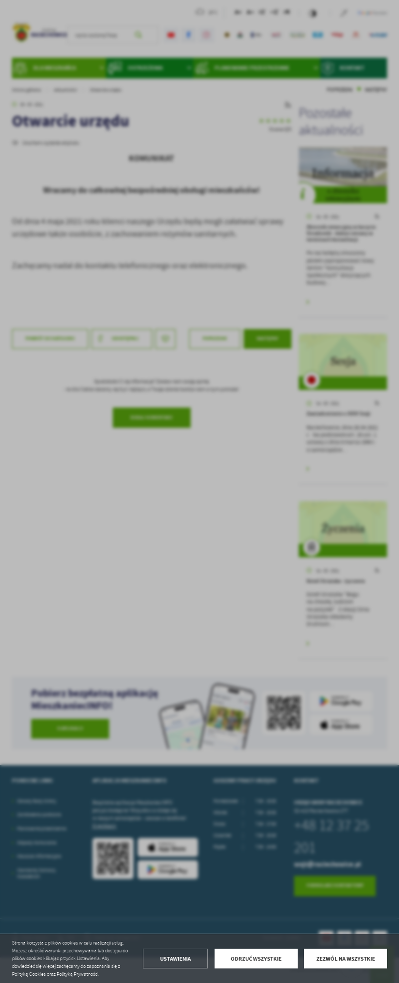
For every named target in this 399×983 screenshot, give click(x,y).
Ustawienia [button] (175, 959)
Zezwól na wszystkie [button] (345, 959)
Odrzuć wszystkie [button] (256, 959)
